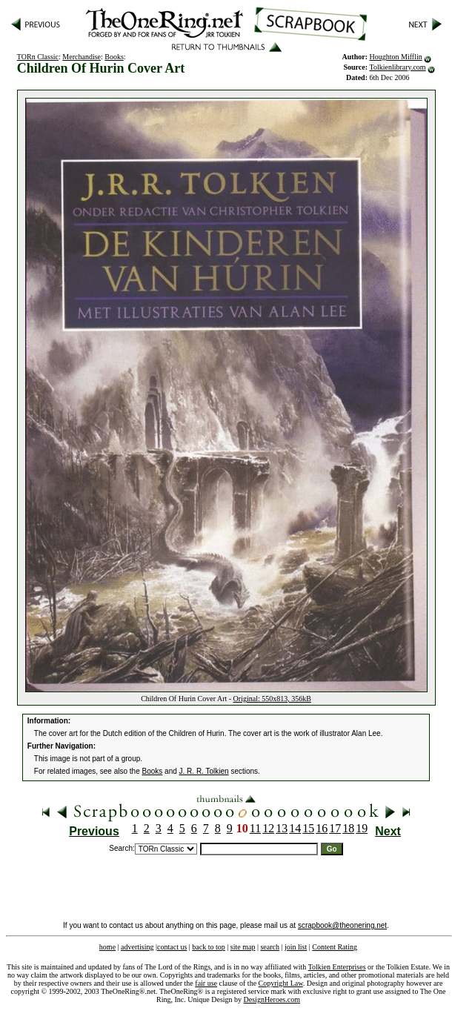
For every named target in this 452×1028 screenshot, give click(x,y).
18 (348, 828)
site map (243, 947)
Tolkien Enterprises (337, 967)
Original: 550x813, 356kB (272, 698)
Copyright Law (281, 983)
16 (322, 828)
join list (296, 947)
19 (362, 828)
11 (255, 828)
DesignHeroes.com (272, 999)
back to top (208, 947)
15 (308, 828)
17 (335, 828)
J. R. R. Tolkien (204, 771)
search (269, 947)
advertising (137, 947)
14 (295, 828)
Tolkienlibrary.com (398, 67)
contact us (172, 947)
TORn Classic (38, 57)
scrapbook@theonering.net (342, 925)
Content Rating (334, 947)
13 (282, 828)
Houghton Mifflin (396, 57)
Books (114, 57)
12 (268, 828)
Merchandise (81, 57)
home (107, 947)
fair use (206, 983)
